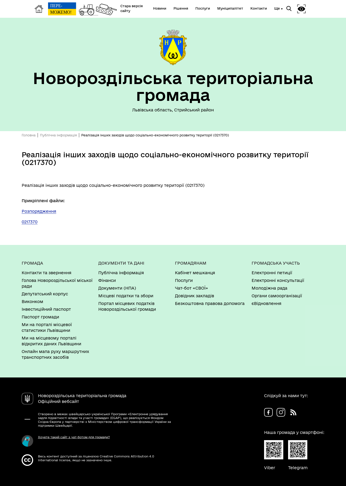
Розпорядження (39, 211)
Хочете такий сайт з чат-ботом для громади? (74, 437)
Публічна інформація (58, 135)
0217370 (29, 221)
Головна (29, 135)
